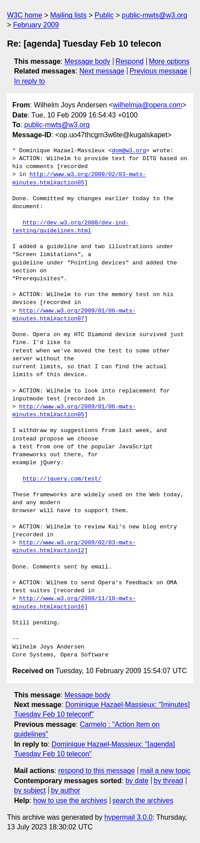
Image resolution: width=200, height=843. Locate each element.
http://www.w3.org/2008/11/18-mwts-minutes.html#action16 (74, 603)
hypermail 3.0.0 (128, 817)
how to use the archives (70, 800)
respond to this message (96, 770)
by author (65, 790)
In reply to (29, 81)
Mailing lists (68, 15)
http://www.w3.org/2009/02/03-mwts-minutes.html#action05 (79, 179)
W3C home (24, 15)
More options (169, 61)
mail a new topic (165, 770)
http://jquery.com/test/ (61, 479)
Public (104, 15)
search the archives (143, 800)
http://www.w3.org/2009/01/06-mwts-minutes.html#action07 (74, 315)
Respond (130, 61)
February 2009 (36, 25)
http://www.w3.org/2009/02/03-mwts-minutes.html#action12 (74, 547)
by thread (168, 780)
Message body (87, 61)
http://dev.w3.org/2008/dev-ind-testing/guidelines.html (70, 227)
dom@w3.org (129, 151)
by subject (30, 790)
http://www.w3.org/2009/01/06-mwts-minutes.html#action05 (74, 411)
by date (136, 780)
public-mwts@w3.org (154, 15)
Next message (102, 71)
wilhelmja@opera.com (147, 105)
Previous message (159, 71)
